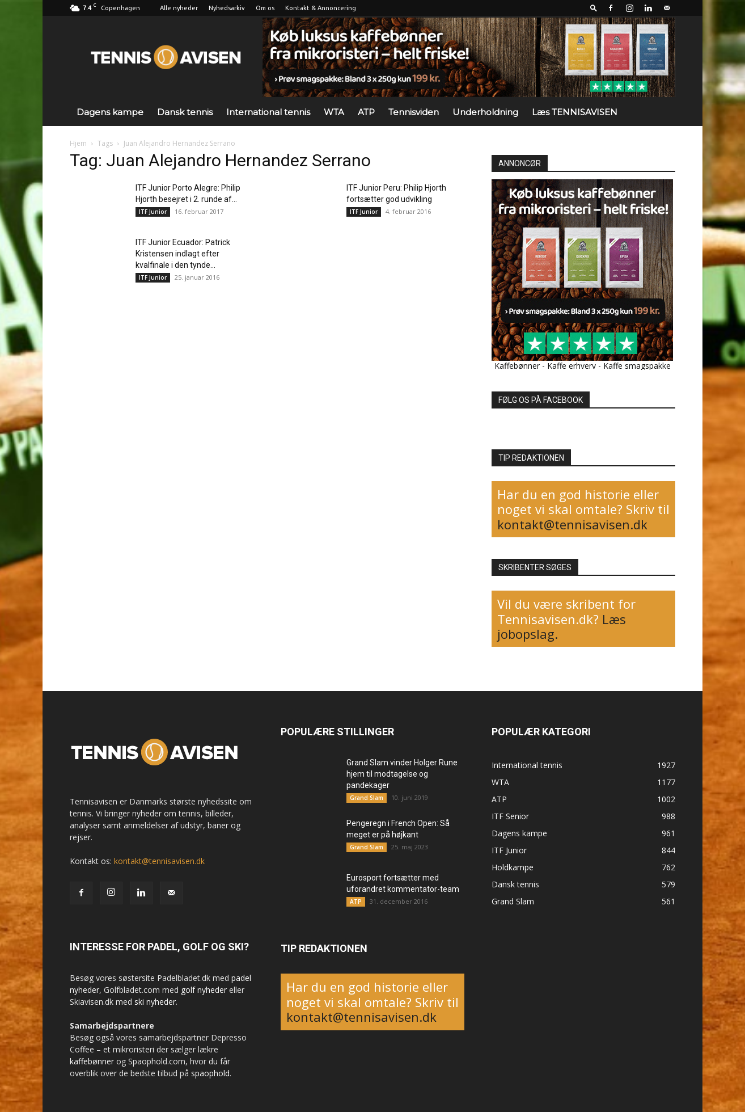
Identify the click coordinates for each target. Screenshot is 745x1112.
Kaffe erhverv (571, 365)
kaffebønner (92, 1061)
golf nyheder (204, 989)
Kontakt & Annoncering (320, 8)
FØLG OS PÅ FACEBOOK (540, 400)
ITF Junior (153, 212)
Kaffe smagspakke (637, 365)
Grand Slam (366, 798)
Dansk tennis (185, 112)
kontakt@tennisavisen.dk (572, 524)
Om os (265, 8)
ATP (366, 112)
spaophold (210, 1073)
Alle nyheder (179, 8)
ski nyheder (155, 1001)
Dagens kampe (110, 112)
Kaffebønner (517, 365)
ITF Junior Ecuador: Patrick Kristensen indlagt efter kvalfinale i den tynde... (183, 253)
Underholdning (485, 112)
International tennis (268, 112)
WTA (334, 112)
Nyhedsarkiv (227, 8)
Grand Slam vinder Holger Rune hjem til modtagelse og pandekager (402, 774)
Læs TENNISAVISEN (574, 112)
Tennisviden (413, 112)
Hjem (78, 143)
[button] (593, 7)
